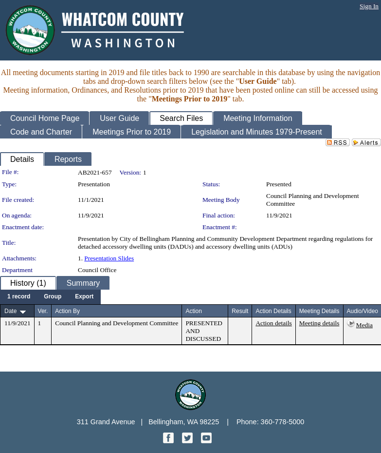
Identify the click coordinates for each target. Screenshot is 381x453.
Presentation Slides (109, 258)
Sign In (369, 6)
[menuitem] (18, 297)
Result (240, 311)
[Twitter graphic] (188, 440)
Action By (67, 311)
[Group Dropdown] (52, 297)
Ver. (43, 311)
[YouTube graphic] (206, 440)
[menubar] (50, 297)
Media (364, 325)
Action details (273, 323)
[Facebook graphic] (169, 440)
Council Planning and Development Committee (116, 323)
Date (10, 311)
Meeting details (319, 323)
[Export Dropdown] (84, 297)
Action (193, 311)
